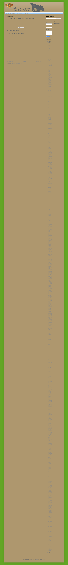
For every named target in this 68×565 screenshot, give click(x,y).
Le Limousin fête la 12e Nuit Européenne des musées (50, 538)
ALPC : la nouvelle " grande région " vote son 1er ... (50, 245)
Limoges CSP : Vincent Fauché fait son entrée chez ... (50, 319)
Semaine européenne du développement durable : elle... (50, 158)
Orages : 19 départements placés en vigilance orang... (50, 209)
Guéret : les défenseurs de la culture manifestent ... (50, 396)
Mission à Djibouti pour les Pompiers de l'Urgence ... (50, 469)
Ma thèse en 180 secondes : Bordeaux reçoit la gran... (50, 69)
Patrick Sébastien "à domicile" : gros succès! (50, 204)
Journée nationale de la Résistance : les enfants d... (50, 224)
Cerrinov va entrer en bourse (49, 115)
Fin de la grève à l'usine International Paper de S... (50, 256)
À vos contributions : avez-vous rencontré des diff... (50, 480)
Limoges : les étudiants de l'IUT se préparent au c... (50, 518)
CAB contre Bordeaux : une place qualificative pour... (50, 234)
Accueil (24, 61)
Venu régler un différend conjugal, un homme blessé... (50, 418)
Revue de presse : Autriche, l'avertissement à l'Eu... (50, 491)
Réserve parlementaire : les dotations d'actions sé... (50, 375)
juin (48, 45)
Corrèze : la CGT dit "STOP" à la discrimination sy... (50, 464)
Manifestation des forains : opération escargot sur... (50, 300)
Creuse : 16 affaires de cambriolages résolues (50, 405)
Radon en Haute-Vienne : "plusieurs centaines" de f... (50, 282)
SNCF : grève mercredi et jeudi (50, 408)
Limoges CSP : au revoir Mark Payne (50, 277)
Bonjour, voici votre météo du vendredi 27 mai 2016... (50, 273)
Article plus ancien (39, 61)
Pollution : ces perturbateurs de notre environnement (50, 108)
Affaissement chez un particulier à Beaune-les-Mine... (50, 475)
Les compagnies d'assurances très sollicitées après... (50, 86)
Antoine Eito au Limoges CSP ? (50, 260)
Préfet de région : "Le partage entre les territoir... (50, 454)
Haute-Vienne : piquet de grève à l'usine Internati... (50, 390)
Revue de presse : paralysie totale (49, 359)
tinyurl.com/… (34, 20)
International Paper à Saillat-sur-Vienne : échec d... (50, 330)
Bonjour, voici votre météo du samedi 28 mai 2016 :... (50, 219)
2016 (48, 41)
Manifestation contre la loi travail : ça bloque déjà (50, 305)
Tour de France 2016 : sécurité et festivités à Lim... (50, 335)
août (48, 42)
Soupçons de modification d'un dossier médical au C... (50, 381)
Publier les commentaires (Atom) (16, 63)
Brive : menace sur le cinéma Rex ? (50, 355)
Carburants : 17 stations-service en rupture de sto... (50, 351)
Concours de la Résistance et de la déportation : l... (50, 324)
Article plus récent (10, 61)
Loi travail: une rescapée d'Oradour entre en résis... (50, 125)
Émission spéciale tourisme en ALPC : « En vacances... (50, 75)
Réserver (26, 13)
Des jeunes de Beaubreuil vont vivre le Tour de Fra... (50, 59)
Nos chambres (19, 13)
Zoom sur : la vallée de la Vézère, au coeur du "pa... (50, 523)
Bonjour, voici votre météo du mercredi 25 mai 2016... (50, 364)
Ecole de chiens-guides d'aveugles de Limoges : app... (50, 152)
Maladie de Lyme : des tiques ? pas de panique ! (50, 386)
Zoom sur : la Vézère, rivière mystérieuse (50, 528)
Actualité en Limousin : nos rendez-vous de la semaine (50, 459)
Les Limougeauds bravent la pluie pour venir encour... (50, 507)
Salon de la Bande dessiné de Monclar (50, 543)
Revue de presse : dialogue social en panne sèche (49, 424)
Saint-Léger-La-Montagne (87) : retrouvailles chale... (50, 548)
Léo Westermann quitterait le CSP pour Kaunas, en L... (50, 135)
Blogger (43, 559)
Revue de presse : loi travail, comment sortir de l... (50, 268)
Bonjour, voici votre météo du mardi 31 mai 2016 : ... (50, 98)
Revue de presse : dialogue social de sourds (49, 309)
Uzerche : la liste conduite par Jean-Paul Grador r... (50, 146)
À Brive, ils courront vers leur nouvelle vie (50, 449)
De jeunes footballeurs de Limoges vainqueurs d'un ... (50, 229)
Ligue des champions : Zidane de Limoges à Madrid (50, 103)
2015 (48, 552)
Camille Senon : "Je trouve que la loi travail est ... (50, 54)
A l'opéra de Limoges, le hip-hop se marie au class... (50, 80)
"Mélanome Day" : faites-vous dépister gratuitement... (50, 413)
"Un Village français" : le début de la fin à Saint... (50, 341)
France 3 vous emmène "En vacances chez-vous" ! (50, 250)
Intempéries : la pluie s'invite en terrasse (50, 49)
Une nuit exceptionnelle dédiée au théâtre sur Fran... (50, 486)
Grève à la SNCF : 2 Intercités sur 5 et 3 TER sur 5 (50, 64)
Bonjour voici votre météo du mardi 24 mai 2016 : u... (50, 429)
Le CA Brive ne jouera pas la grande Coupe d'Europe (50, 179)
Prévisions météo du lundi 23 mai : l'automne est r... (50, 496)
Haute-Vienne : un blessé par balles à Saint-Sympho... (50, 434)
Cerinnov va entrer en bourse (49, 112)
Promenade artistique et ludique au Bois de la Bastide (50, 214)
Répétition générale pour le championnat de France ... (50, 119)
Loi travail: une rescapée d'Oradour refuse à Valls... (50, 130)
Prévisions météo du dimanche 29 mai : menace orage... (50, 173)
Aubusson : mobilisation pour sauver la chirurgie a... (50, 199)
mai (48, 46)
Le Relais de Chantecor (10, 13)
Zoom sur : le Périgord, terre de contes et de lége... (50, 533)
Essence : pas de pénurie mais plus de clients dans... (50, 501)
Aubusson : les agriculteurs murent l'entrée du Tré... (50, 445)
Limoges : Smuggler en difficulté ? (50, 401)
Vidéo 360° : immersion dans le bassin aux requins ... (50, 141)
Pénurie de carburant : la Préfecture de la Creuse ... (50, 369)
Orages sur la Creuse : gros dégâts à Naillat (50, 164)
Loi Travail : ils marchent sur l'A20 (50, 296)
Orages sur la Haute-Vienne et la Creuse (50, 184)
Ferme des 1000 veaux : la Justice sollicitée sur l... (50, 168)
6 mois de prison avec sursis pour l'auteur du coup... (50, 239)
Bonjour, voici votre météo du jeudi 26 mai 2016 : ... (50, 314)
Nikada (37, 559)
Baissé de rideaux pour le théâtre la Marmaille (50, 287)
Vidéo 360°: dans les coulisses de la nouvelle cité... (49, 92)
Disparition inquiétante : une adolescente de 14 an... (50, 193)
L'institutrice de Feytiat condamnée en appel (50, 264)
